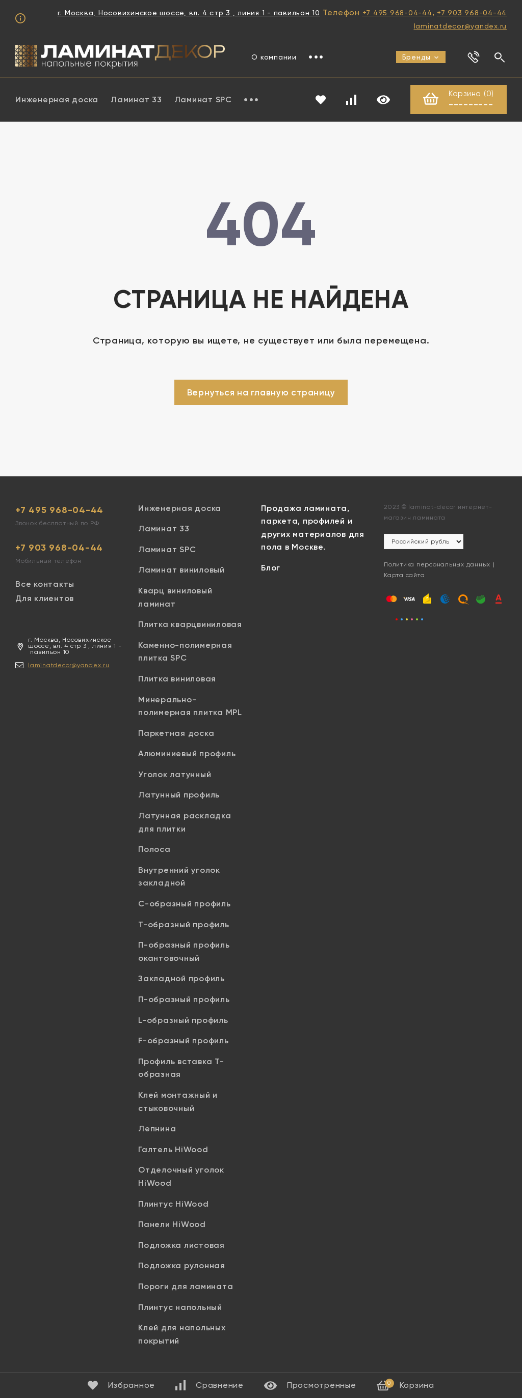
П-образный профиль (184, 999)
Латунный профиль (179, 795)
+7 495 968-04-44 (397, 13)
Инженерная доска (56, 99)
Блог (270, 568)
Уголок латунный (174, 774)
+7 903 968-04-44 (472, 13)
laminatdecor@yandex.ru (460, 26)
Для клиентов (44, 598)
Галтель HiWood (173, 1149)
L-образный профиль (183, 1020)
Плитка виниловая (177, 678)
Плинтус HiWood (173, 1204)
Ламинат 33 (136, 99)
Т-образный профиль (183, 924)
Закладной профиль (181, 978)
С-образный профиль (184, 903)
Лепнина (157, 1128)
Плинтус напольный (180, 1307)
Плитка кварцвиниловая (190, 624)
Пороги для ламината (185, 1286)
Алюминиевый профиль (187, 753)
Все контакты (44, 584)
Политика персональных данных (437, 564)
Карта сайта (404, 575)
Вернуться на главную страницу (261, 392)
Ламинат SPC (203, 99)
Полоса (154, 849)
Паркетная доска (176, 733)
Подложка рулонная (181, 1265)
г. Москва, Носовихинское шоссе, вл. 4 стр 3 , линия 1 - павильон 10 (189, 13)
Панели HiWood (172, 1224)
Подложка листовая (181, 1245)
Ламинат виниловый (181, 570)
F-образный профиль (183, 1040)
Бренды (421, 57)
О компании (274, 57)
